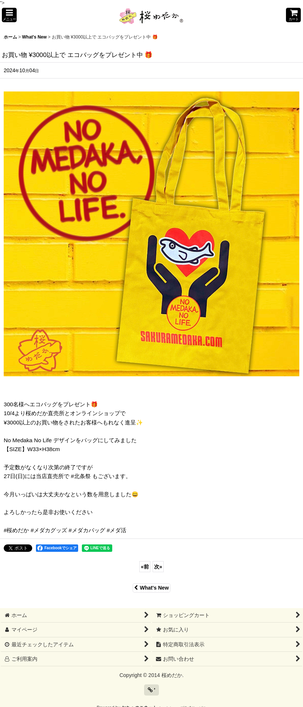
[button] (9, 15)
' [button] (151, 690)
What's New (151, 588)
